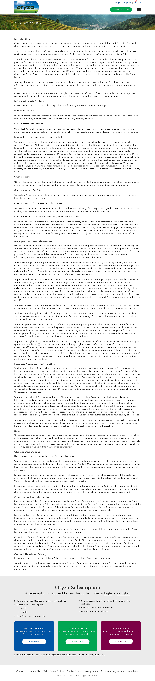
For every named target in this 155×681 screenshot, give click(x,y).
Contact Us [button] (120, 641)
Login (117, 2)
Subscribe (121, 9)
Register (127, 2)
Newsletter (133, 671)
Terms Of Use (57, 671)
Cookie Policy (46, 85)
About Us (35, 671)
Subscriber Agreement (113, 671)
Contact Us (21, 671)
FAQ (45, 671)
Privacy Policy (91, 671)
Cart (138, 2)
